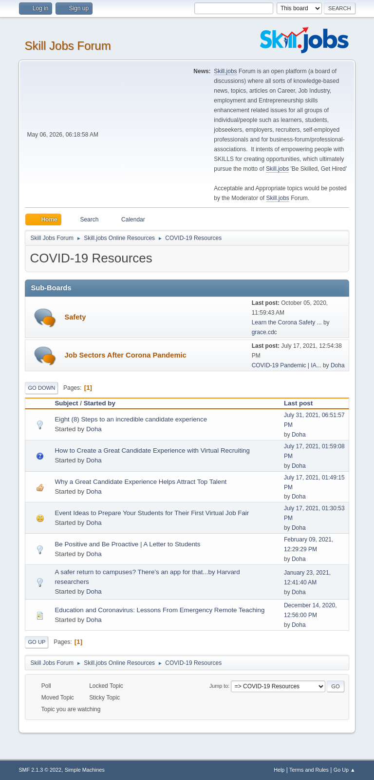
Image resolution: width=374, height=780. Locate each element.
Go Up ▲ (344, 770)
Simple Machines (85, 770)
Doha (338, 365)
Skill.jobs (225, 71)
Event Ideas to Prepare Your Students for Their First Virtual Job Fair (152, 513)
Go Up (36, 642)
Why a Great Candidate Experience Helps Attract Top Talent (140, 481)
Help (279, 770)
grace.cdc (264, 332)
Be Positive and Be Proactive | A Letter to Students (127, 544)
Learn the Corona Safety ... (287, 322)
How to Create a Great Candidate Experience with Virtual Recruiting (152, 450)
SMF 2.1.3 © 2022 (40, 770)
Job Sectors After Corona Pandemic (125, 355)
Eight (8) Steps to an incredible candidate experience (131, 419)
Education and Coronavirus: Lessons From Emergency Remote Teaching (159, 610)
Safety (75, 317)
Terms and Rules (309, 770)
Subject (66, 403)
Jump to (218, 686)
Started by (99, 403)
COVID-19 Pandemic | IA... (286, 365)
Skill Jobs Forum (67, 45)
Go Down (41, 388)
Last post (302, 403)
